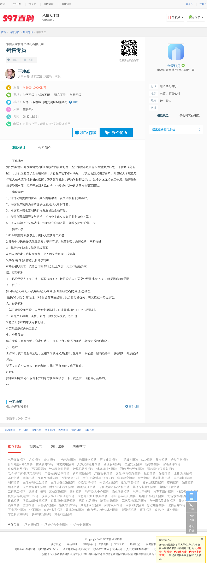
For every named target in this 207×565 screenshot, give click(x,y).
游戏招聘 (34, 459)
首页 (3, 32)
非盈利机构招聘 (18, 514)
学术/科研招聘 (183, 478)
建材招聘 (76, 491)
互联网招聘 (38, 468)
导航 (75, 102)
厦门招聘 (23, 429)
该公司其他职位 (189, 115)
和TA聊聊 (88, 133)
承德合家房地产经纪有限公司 (25, 44)
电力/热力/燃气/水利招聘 (103, 509)
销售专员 (28, 32)
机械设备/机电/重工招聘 (23, 496)
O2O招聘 (147, 459)
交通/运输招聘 (87, 482)
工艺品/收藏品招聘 (134, 500)
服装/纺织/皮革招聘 (35, 500)
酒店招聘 (13, 505)
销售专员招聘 (82, 524)
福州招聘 (63, 429)
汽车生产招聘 (141, 491)
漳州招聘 (76, 429)
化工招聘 (35, 509)
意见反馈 (191, 528)
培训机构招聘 (161, 478)
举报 (31, 59)
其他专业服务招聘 (144, 487)
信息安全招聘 (133, 464)
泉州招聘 (37, 429)
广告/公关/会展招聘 (57, 473)
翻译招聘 (13, 487)
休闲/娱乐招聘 (113, 505)
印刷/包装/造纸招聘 (123, 496)
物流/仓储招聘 (109, 482)
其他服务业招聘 (91, 505)
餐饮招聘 (184, 500)
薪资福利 (18, 272)
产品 (63, 210)
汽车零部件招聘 (163, 491)
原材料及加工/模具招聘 (92, 496)
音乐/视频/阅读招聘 (20, 464)
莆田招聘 (90, 429)
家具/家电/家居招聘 (63, 500)
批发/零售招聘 (130, 482)
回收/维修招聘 (135, 505)
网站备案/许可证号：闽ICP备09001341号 (36, 549)
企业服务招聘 (112, 464)
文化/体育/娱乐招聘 (128, 473)
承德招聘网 (31, 524)
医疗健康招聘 (108, 459)
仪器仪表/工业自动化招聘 (58, 496)
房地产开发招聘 (169, 487)
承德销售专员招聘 (56, 524)
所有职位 (14, 32)
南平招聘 (50, 429)
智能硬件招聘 (171, 464)
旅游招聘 (161, 459)
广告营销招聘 (67, 459)
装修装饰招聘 (58, 491)
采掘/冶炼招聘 (75, 509)
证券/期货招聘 (183, 473)
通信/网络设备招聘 (132, 468)
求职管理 (49, 4)
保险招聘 (164, 473)
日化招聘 (13, 500)
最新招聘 (66, 4)
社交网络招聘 (65, 464)
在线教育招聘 (44, 464)
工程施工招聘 (16, 491)
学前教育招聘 (126, 478)
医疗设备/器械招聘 (63, 482)
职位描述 (19, 147)
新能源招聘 (129, 509)
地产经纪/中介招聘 (97, 491)
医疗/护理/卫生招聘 (35, 482)
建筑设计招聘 (37, 491)
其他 (11, 266)
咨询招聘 (173, 482)
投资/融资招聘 (70, 478)
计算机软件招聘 (59, 468)
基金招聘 (13, 478)
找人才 (32, 4)
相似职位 (162, 115)
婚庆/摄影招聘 (68, 505)
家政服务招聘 (156, 505)
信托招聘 (28, 478)
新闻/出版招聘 (82, 473)
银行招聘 (149, 473)
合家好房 (176, 66)
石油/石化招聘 (17, 509)
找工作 (17, 4)
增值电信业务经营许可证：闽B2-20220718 (86, 549)
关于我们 (56, 544)
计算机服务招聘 (106, 468)
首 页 (3, 4)
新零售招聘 (152, 464)
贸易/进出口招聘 (153, 482)
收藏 (14, 59)
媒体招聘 (49, 459)
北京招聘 (10, 429)
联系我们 (135, 544)
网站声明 (72, 544)
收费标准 (151, 544)
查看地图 (134, 406)
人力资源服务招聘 (88, 464)
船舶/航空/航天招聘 (151, 496)
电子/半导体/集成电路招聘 (24, 473)
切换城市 (48, 19)
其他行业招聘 (63, 514)
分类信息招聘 (179, 459)
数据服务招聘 (87, 459)
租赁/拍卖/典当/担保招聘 (98, 478)
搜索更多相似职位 (163, 129)
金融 (57, 210)
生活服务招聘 (129, 459)
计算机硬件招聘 (83, 468)
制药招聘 (13, 482)
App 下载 (191, 517)
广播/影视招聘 (103, 473)
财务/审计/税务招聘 (61, 487)
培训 (52, 309)
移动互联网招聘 (18, 468)
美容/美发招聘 (47, 505)
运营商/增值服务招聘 (160, 468)
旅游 (34, 328)
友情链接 (103, 544)
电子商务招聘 (16, 459)
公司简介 (44, 147)
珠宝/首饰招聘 (109, 500)
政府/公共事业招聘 (167, 509)
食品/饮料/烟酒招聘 (179, 496)
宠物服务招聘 (176, 505)
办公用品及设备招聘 (162, 500)
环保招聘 (145, 509)
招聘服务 (88, 544)
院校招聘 (144, 478)
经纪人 (21, 278)
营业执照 (117, 549)
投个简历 (119, 133)
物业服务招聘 (120, 491)
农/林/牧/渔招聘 (41, 514)
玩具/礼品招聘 (88, 500)
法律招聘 (188, 482)
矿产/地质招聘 (53, 509)
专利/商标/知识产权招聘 (114, 487)
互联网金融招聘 (48, 478)
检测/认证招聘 (86, 487)
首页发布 (119, 544)
